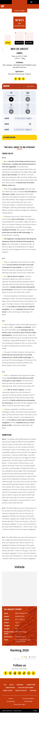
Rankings (20, 702)
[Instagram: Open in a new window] (19, 690)
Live (5, 702)
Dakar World (10, 705)
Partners (33, 708)
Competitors (30, 702)
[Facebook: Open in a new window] (6, 690)
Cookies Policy (28, 719)
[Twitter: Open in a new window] (10, 690)
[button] (32, 2)
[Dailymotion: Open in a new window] (15, 690)
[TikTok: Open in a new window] (24, 690)
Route (11, 702)
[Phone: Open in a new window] (33, 690)
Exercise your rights (19, 722)
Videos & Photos (21, 708)
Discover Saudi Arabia (25, 705)
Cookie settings (17, 728)
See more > (31, 86)
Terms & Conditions (28, 716)
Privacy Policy (11, 719)
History (11, 716)
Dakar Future (7, 708)
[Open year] (19, 118)
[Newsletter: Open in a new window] (29, 690)
